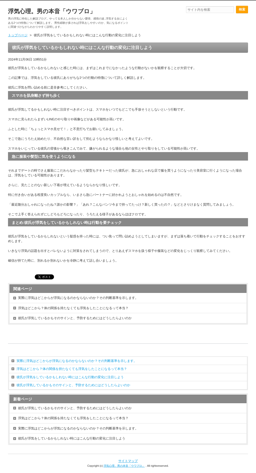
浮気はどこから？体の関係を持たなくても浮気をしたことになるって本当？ (73, 308)
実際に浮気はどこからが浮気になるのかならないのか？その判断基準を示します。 (78, 298)
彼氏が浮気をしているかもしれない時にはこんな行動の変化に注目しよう (70, 377)
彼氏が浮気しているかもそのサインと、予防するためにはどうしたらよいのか (75, 318)
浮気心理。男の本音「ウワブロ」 (52, 11)
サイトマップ (128, 461)
